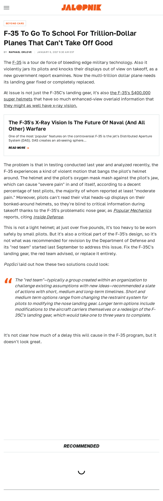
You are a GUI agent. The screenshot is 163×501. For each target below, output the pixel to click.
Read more (17, 148)
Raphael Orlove (20, 52)
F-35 (16, 62)
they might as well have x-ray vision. (40, 105)
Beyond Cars (15, 23)
